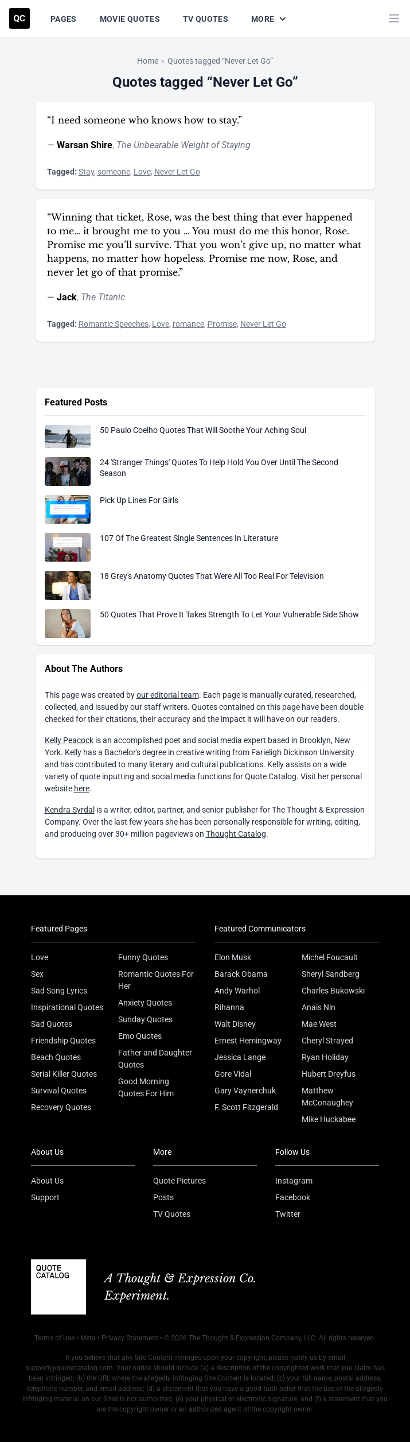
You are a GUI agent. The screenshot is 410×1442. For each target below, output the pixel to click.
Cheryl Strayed (327, 1040)
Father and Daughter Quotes (155, 1058)
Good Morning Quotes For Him (146, 1087)
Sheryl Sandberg (331, 974)
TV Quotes (205, 19)
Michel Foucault (330, 957)
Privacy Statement (129, 1338)
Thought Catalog (236, 833)
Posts (163, 1197)
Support (45, 1197)
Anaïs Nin (318, 1007)
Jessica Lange (239, 1057)
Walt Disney (235, 1024)
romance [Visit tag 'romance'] (188, 323)
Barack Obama (241, 974)
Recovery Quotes (61, 1107)
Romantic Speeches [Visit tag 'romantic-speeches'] (114, 323)
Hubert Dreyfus (329, 1073)
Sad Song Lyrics (59, 990)
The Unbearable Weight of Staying (183, 145)
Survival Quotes (59, 1090)
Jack (67, 297)
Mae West (319, 1024)
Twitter (287, 1214)
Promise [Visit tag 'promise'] (222, 323)
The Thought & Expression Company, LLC (252, 1338)
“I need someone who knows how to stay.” (144, 120)
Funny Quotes (143, 957)
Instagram (294, 1180)
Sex (37, 974)
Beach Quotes (56, 1057)
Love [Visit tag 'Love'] (142, 171)
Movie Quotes (130, 19)
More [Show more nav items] (269, 19)
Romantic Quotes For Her (156, 980)
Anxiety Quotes (145, 1002)
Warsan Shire (84, 145)
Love (39, 957)
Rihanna (229, 1007)
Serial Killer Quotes (64, 1073)
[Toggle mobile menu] (393, 18)
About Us (47, 1180)
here (81, 788)
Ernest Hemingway (248, 1040)
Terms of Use (54, 1338)
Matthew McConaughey (327, 1096)
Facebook (292, 1197)
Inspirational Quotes (67, 1007)
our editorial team (167, 694)
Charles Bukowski (333, 990)
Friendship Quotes (63, 1040)
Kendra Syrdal (70, 809)
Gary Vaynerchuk (245, 1090)
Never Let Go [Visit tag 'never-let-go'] (177, 171)
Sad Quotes (51, 1024)
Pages (63, 19)
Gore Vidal (232, 1073)
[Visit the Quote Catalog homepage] (19, 18)
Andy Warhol (237, 990)
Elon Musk (232, 957)
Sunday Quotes (145, 1019)
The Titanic (103, 297)
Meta (88, 1338)
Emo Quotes (140, 1036)
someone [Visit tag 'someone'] (113, 171)
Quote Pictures (179, 1180)
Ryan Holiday (325, 1057)
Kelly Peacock (69, 740)
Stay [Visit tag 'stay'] (86, 171)
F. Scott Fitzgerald (246, 1107)
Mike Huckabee (329, 1119)
